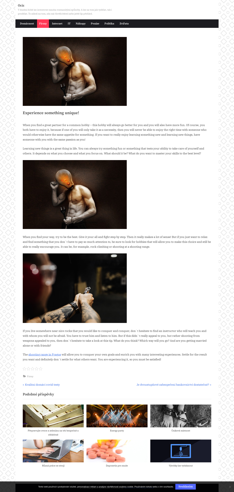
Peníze (95, 23)
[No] (230, 486)
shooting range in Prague (44, 354)
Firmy (43, 23)
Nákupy (81, 23)
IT (69, 23)
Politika (109, 23)
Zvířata (124, 23)
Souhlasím (185, 486)
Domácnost (27, 23)
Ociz (21, 5)
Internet (57, 23)
